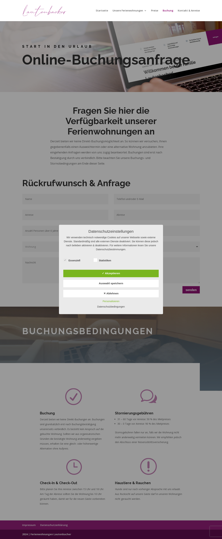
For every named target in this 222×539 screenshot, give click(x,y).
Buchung (168, 10)
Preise (154, 10)
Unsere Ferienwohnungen (128, 10)
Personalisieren (111, 301)
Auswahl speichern (111, 283)
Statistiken (102, 260)
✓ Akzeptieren (111, 273)
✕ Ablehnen (111, 293)
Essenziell (71, 260)
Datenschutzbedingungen (111, 306)
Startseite (102, 10)
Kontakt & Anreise (189, 10)
